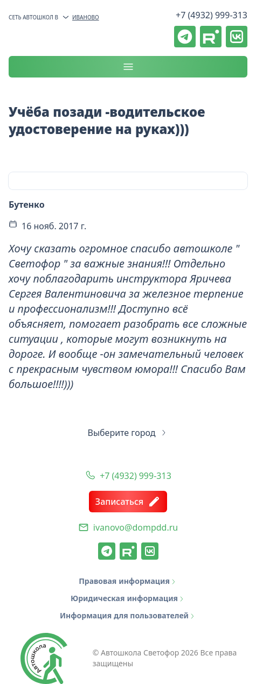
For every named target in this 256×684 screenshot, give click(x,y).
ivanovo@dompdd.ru (135, 527)
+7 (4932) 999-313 (211, 15)
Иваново (80, 17)
